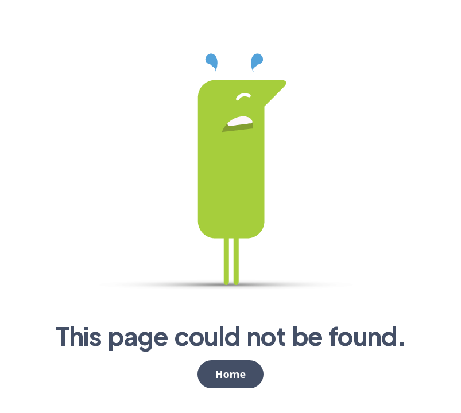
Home (230, 374)
